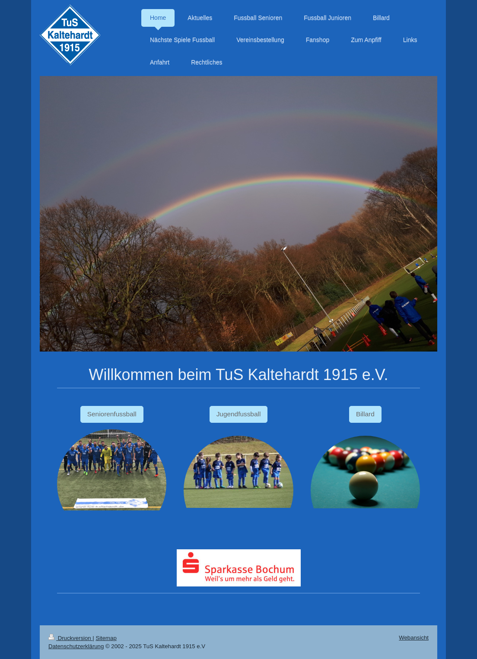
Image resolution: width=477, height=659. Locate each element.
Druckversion (70, 638)
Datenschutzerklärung (76, 646)
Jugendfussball (238, 414)
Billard (365, 414)
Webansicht (414, 637)
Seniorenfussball (112, 414)
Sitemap (105, 638)
